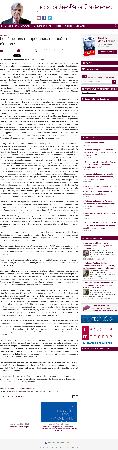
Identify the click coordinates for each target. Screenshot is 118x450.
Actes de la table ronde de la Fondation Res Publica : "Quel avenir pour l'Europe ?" (98, 245)
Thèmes (67, 26)
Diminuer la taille (60, 50)
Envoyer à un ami (7, 50)
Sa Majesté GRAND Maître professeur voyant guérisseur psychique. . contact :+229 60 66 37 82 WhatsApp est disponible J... (99, 273)
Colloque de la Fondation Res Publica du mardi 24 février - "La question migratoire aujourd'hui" (99, 164)
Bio (2, 26)
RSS (71, 443)
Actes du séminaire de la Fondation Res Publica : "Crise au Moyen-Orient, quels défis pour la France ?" (98, 176)
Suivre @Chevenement (89, 93)
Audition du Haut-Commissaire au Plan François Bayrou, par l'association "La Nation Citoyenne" (99, 285)
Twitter (62, 443)
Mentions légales (71, 447)
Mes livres (79, 26)
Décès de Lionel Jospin (19, 427)
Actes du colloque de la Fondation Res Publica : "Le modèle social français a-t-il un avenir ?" (59, 429)
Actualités (24, 26)
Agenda (89, 63)
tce (34, 388)
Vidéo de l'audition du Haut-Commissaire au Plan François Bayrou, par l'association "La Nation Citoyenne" (99, 265)
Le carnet (11, 26)
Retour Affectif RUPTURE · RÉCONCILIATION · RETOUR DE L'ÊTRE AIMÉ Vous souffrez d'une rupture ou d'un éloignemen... (99, 254)
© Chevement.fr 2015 (47, 447)
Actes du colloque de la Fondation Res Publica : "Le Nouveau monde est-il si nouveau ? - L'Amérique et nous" (99, 203)
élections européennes (17, 388)
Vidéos (57, 26)
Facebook (51, 443)
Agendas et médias (41, 26)
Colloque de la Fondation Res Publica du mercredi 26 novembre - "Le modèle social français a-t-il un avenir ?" (99, 225)
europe (29, 388)
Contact (59, 447)
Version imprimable (25, 50)
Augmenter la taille (43, 50)
